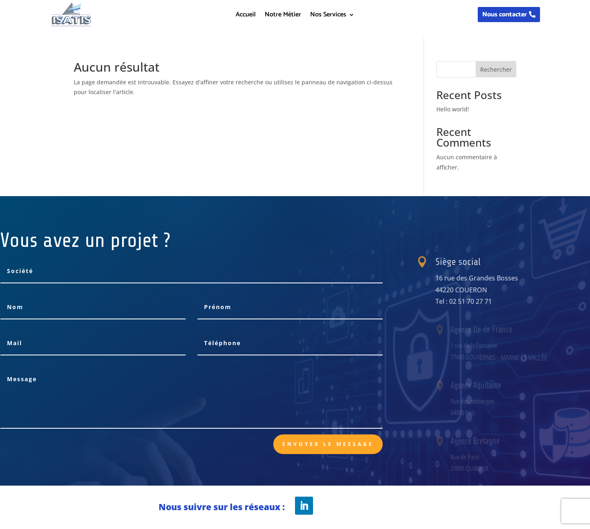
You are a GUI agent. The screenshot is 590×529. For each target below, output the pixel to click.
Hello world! (452, 109)
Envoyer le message (328, 444)
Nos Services (328, 16)
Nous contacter (504, 14)
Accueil (246, 16)
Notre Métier (283, 16)
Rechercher (496, 69)
